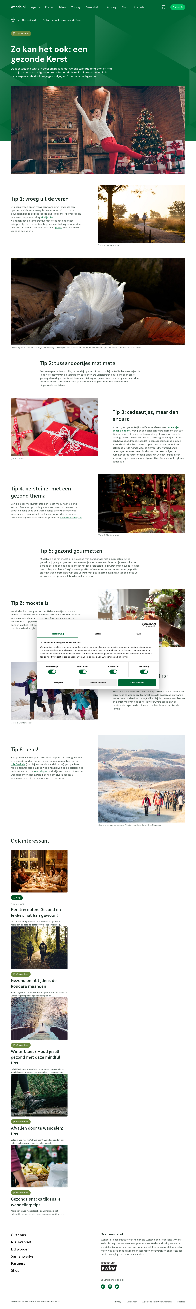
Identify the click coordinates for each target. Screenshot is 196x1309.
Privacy (117, 1301)
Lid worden (20, 1249)
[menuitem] (18, 6)
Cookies (181, 1301)
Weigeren (58, 682)
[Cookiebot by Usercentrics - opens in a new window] (144, 625)
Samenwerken (23, 1256)
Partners (18, 1263)
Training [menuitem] (75, 7)
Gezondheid (29, 20)
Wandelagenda (42, 771)
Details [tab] (98, 633)
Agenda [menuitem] (35, 7)
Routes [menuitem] (49, 7)
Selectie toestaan (98, 682)
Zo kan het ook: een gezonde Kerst (62, 20)
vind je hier (47, 217)
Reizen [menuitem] (62, 7)
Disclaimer (132, 1301)
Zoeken (176, 7)
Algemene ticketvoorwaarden (157, 1301)
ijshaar (58, 227)
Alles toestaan (137, 682)
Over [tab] (139, 633)
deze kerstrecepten (71, 517)
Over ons (18, 1235)
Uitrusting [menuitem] (110, 7)
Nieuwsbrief (21, 1242)
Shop (15, 1271)
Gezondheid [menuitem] (92, 7)
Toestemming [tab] (57, 633)
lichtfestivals (18, 764)
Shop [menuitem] (124, 7)
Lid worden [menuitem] (139, 7)
